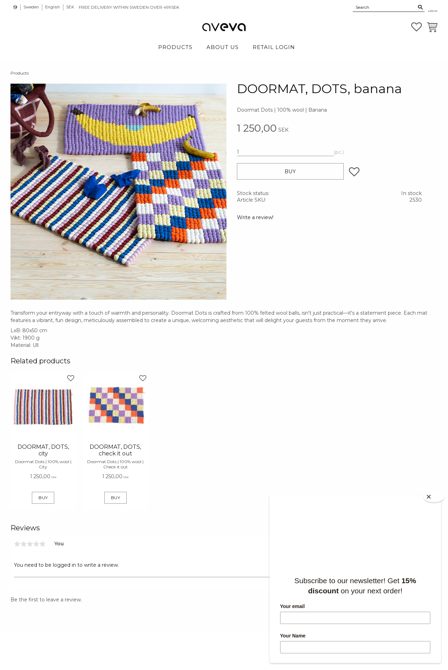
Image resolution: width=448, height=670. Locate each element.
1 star (17, 544)
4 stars (36, 544)
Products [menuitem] (175, 47)
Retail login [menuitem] (274, 47)
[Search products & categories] (384, 7)
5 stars (42, 544)
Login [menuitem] (433, 11)
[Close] (434, 496)
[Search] (420, 7)
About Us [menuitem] (222, 47)
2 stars (23, 544)
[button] (416, 27)
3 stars (30, 544)
